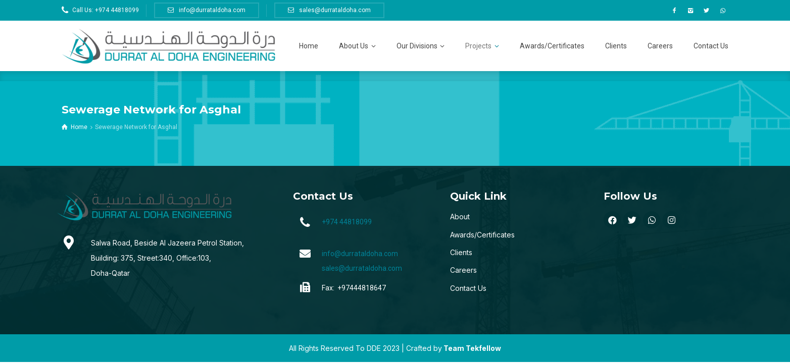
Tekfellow (483, 348)
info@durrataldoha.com (360, 254)
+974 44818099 (347, 222)
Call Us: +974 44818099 (105, 10)
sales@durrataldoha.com (362, 268)
